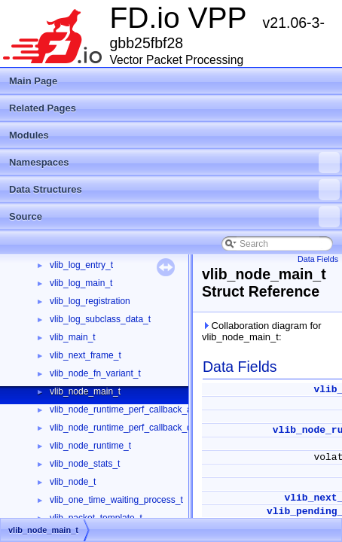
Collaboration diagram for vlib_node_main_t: (262, 331)
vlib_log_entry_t (81, 265)
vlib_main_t (73, 337)
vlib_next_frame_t (85, 355)
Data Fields (318, 258)
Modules (29, 135)
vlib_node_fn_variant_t (95, 373)
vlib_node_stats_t (85, 463)
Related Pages (42, 108)
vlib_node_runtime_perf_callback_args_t (131, 409)
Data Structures (174, 189)
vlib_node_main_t (85, 391)
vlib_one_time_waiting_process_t (116, 500)
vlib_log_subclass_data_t (100, 319)
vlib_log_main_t (81, 283)
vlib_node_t (73, 482)
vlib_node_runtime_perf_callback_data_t (131, 427)
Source (174, 216)
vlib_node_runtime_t (90, 445)
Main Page (33, 81)
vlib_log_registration (90, 301)
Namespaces (174, 162)
